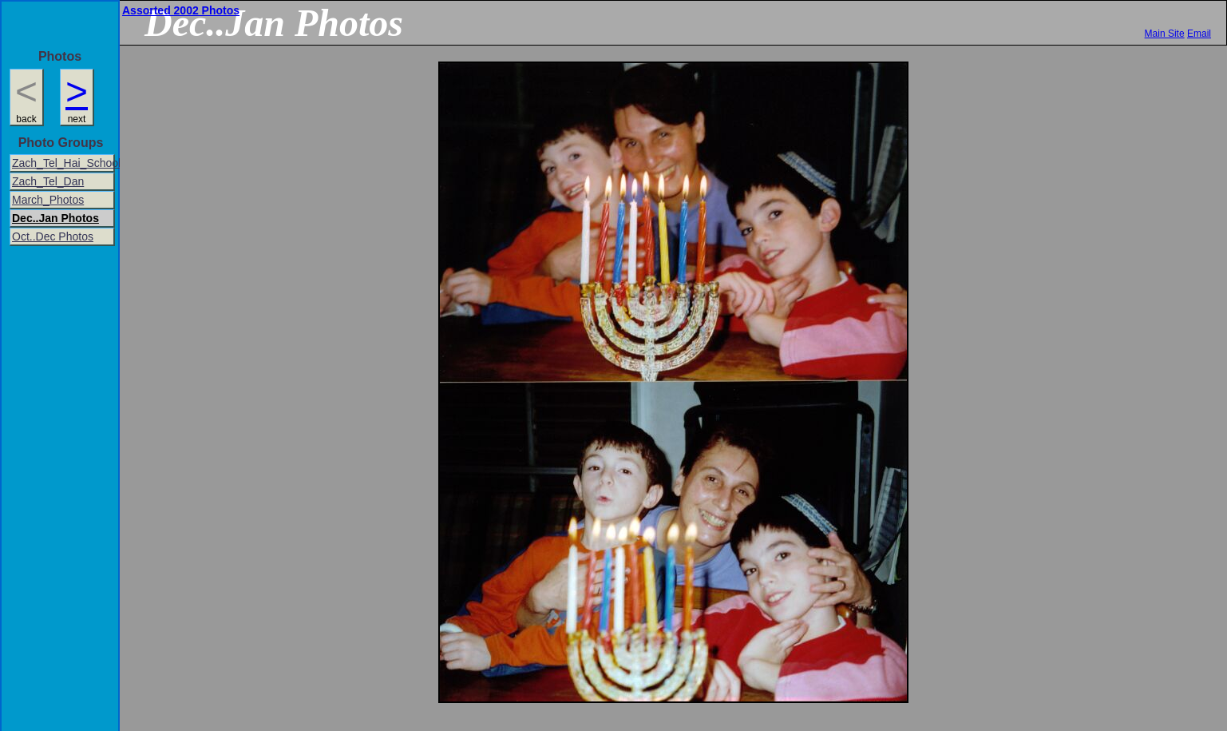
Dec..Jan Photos (55, 218)
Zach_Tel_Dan (48, 181)
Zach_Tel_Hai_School (63, 163)
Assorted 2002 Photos (180, 10)
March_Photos (48, 199)
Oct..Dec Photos (52, 236)
